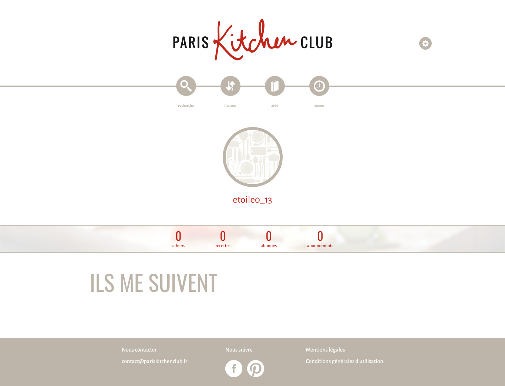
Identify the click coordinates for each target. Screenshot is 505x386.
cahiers (178, 239)
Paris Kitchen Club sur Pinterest (255, 368)
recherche (186, 106)
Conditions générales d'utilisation (344, 362)
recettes (222, 239)
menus (319, 106)
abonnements (320, 239)
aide (274, 106)
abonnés (269, 239)
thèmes (230, 106)
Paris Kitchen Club (252, 40)
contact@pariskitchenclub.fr (155, 362)
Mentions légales (325, 350)
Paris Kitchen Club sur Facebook (233, 368)
